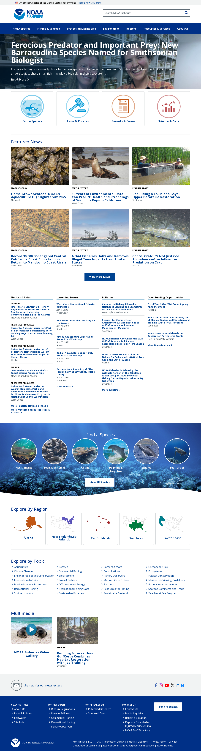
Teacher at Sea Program (162, 593)
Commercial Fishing (70, 571)
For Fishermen (56, 705)
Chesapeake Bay (158, 567)
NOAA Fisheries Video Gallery (31, 654)
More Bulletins (110, 389)
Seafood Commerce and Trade (166, 589)
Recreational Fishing (26, 589)
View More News (99, 277)
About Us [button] (182, 28)
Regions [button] (131, 28)
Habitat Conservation (161, 575)
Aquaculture (21, 567)
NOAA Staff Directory (137, 730)
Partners (109, 584)
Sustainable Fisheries (71, 593)
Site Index (20, 722)
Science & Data (96, 713)
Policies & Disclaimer (137, 741)
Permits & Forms (61, 713)
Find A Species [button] (21, 28)
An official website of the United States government (58, 3)
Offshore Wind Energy (72, 584)
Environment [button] (111, 28)
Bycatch (63, 567)
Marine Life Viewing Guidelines (166, 580)
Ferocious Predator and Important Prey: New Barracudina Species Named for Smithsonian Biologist (94, 52)
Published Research (99, 709)
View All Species (100, 482)
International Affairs (26, 580)
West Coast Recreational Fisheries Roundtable (76, 305)
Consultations (112, 571)
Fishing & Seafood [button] (48, 28)
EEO (90, 741)
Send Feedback (168, 706)
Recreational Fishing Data (74, 589)
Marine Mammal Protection (30, 584)
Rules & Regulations (63, 709)
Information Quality (114, 741)
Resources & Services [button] (157, 28)
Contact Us (129, 705)
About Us (19, 709)
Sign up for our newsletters (43, 685)
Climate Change (23, 571)
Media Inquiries (134, 713)
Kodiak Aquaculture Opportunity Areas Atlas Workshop (75, 354)
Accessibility (79, 741)
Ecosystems (155, 571)
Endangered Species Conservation (34, 575)
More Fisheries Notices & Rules (28, 405)
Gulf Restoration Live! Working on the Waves (76, 322)
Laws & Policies (68, 580)
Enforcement (66, 575)
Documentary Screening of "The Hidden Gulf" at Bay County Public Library (76, 372)
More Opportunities (159, 345)
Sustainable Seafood (116, 593)
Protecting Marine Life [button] (81, 28)
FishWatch (20, 718)
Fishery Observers (114, 575)
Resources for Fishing (116, 589)
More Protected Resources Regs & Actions (30, 411)
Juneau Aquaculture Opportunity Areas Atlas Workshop (75, 338)
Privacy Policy (159, 741)
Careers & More (113, 567)
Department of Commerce (86, 745)
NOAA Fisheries (19, 705)
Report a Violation (136, 718)
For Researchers (94, 705)
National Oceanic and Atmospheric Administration (128, 745)
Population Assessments (162, 584)
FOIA (98, 741)
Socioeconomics (23, 593)
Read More (18, 79)
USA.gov (173, 741)
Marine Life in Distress (117, 580)
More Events (64, 386)
